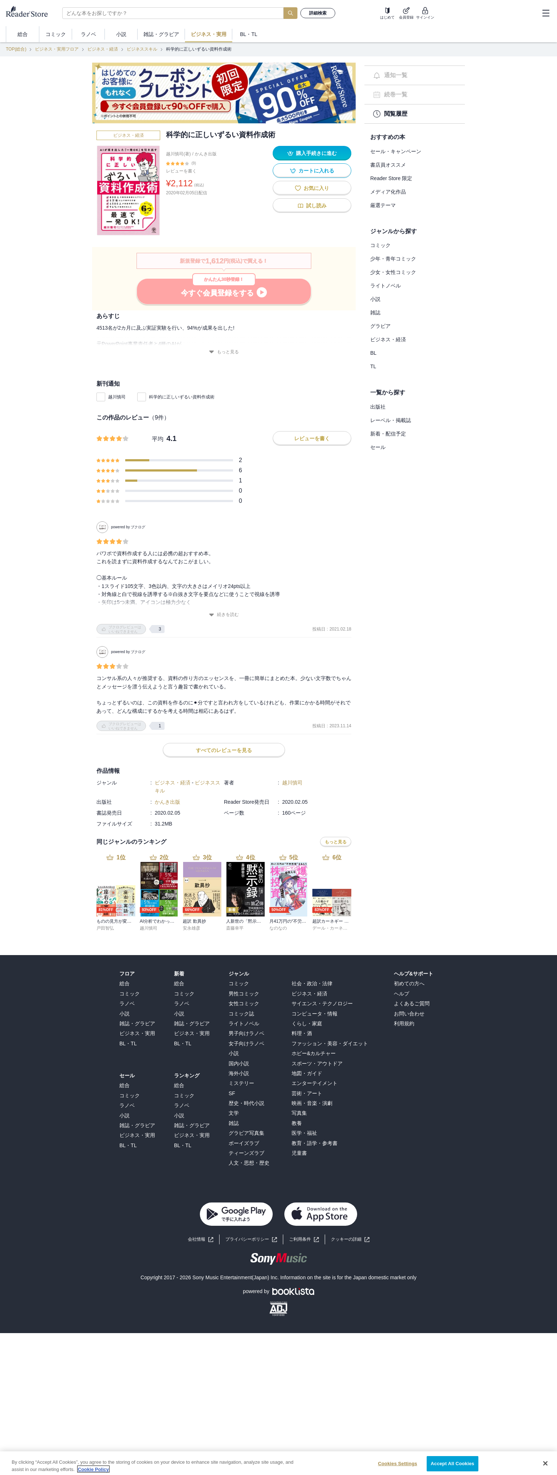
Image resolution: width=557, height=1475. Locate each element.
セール (378, 447)
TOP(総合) (16, 49)
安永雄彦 (191, 771)
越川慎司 (117, 396)
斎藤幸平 (235, 771)
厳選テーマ (383, 205)
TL (373, 366)
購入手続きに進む (312, 153)
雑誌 (375, 312)
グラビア (380, 326)
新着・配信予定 (388, 434)
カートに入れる (312, 171)
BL (373, 353)
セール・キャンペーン (395, 151)
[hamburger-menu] (545, 13)
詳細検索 (318, 13)
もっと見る (224, 352)
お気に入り (312, 188)
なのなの (278, 771)
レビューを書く (181, 171)
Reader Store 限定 (391, 178)
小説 (375, 299)
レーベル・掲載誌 (390, 420)
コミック (380, 245)
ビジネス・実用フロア (57, 49)
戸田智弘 (105, 771)
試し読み (312, 206)
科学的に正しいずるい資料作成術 (181, 396)
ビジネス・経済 (102, 49)
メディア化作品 (388, 192)
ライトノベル (385, 286)
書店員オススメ (388, 165)
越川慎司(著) (178, 153)
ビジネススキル (142, 49)
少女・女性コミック (393, 272)
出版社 (378, 407)
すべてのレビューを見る (224, 593)
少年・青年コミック (393, 259)
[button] (350, 1083)
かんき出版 (206, 153)
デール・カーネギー (332, 771)
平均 (157, 439)
